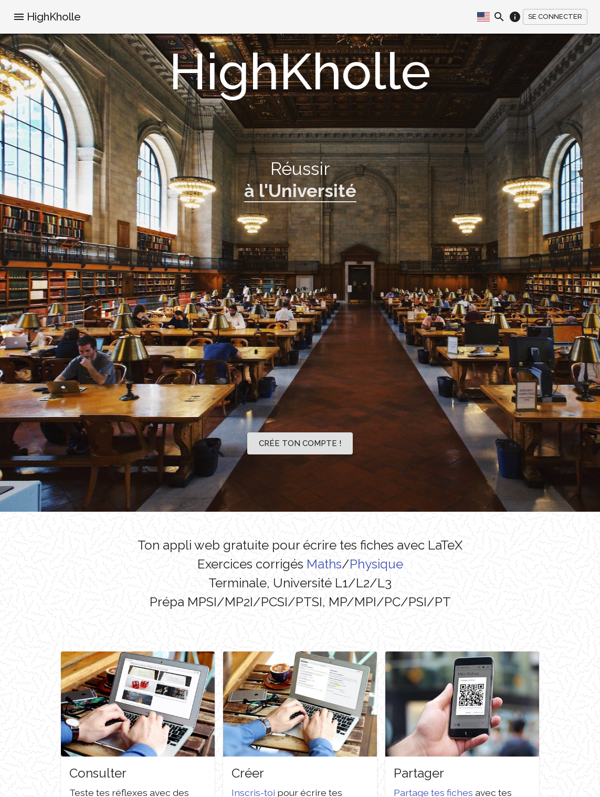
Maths (324, 564)
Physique (376, 564)
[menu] (19, 17)
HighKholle (54, 17)
